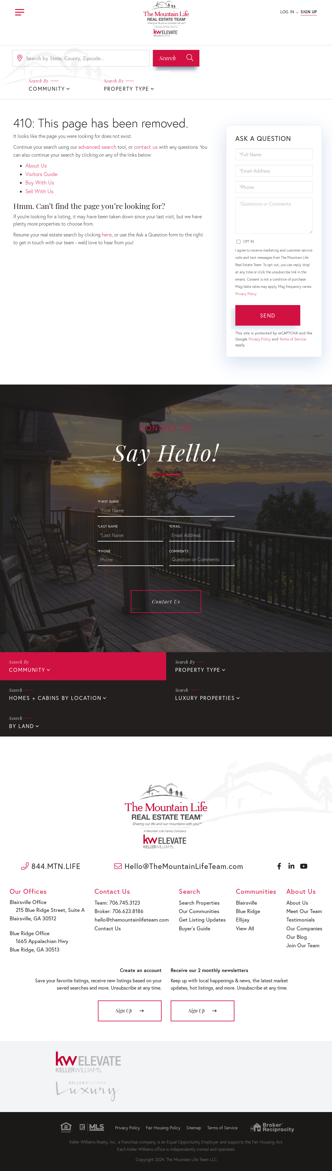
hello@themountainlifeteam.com (127, 915)
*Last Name (108, 526)
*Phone (104, 550)
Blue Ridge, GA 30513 (34, 945)
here (106, 229)
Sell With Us (38, 187)
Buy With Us (38, 179)
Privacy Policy (245, 293)
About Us (35, 164)
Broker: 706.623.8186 (116, 908)
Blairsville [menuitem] (242, 900)
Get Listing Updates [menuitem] (197, 915)
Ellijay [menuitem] (239, 915)
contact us (141, 146)
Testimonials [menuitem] (301, 915)
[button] (176, 58)
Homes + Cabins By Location (51, 696)
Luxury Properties (202, 696)
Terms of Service (292, 338)
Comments (179, 550)
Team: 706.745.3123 (114, 900)
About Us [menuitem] (298, 900)
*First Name (108, 501)
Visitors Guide (40, 171)
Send (267, 314)
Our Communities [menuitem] (194, 908)
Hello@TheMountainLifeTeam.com (178, 864)
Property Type (124, 88)
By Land (20, 724)
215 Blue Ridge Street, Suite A (45, 907)
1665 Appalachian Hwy (38, 937)
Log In (287, 12)
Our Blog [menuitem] (297, 931)
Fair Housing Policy (163, 1122)
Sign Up (309, 12)
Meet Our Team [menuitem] (303, 908)
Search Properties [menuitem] (194, 900)
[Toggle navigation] (19, 11)
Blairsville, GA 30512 (33, 915)
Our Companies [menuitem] (304, 923)
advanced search (95, 146)
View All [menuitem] (241, 923)
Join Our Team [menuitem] (302, 938)
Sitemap (193, 1122)
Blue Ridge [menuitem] (243, 908)
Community (25, 669)
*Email (175, 526)
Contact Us (166, 601)
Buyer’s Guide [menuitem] (190, 923)
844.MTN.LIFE (51, 864)
